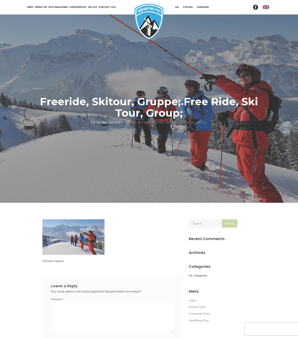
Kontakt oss (107, 7)
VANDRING (203, 7)
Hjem (30, 7)
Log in (193, 300)
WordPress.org (199, 320)
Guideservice (77, 7)
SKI (177, 7)
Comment (57, 299)
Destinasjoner (58, 7)
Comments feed (199, 314)
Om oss (92, 7)
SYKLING (188, 7)
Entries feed (197, 307)
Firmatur (41, 7)
